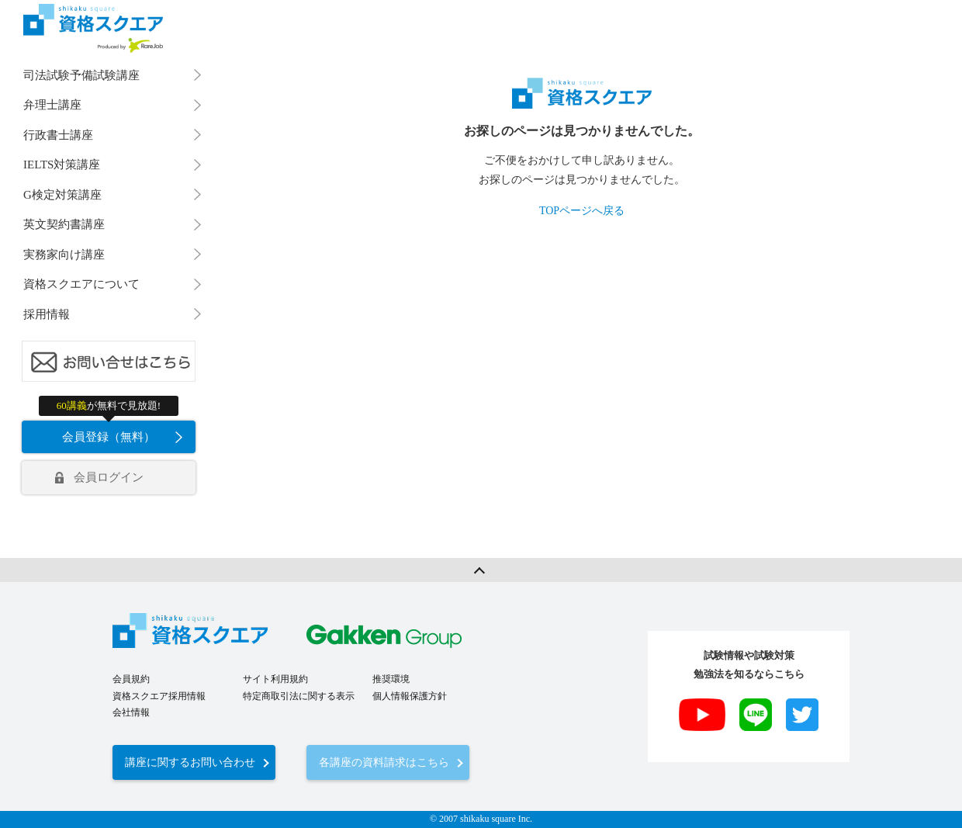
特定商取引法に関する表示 (299, 642)
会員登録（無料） (108, 437)
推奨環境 (391, 625)
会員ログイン (109, 477)
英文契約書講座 (64, 224)
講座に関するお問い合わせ (190, 709)
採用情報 (46, 314)
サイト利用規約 (275, 625)
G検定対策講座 (62, 195)
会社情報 (131, 658)
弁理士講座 (52, 105)
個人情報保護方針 (409, 642)
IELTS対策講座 (61, 164)
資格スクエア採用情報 (159, 642)
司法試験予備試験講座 (81, 75)
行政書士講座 (58, 135)
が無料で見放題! (109, 405)
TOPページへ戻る (582, 211)
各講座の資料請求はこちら (384, 709)
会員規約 (131, 625)
